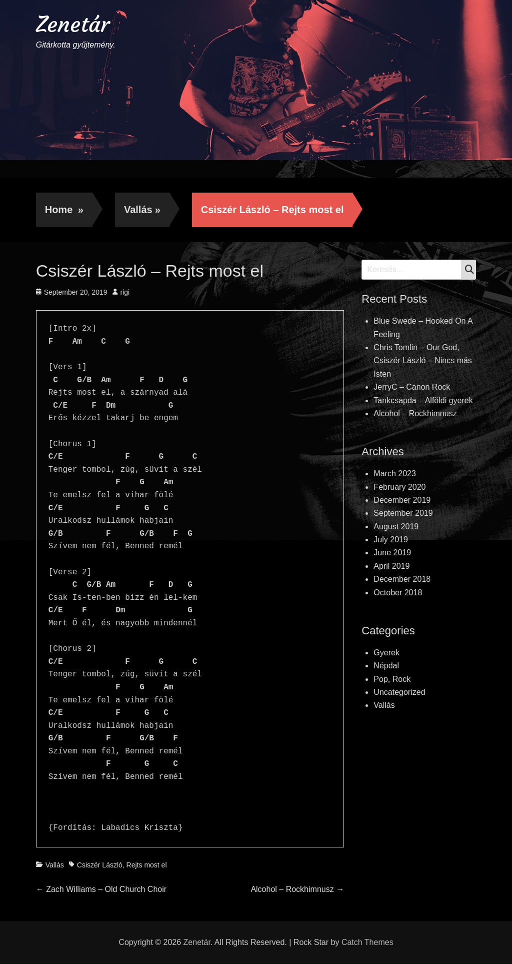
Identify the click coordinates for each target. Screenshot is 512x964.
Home (64, 209)
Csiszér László (99, 865)
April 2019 (392, 566)
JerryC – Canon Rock (412, 387)
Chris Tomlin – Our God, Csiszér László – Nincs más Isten (423, 360)
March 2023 (395, 473)
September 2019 (403, 513)
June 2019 (392, 552)
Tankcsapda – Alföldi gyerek (423, 400)
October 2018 (398, 592)
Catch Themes (368, 942)
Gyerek (387, 652)
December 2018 (402, 579)
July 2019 (391, 539)
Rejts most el (146, 865)
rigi (125, 292)
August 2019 (396, 526)
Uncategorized (399, 692)
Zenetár (73, 24)
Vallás (142, 209)
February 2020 (400, 487)
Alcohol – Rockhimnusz (415, 413)
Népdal (386, 665)
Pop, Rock (392, 679)
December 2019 (402, 500)
